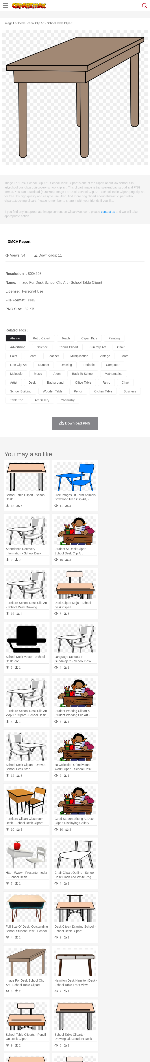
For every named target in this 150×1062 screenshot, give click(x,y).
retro (106, 382)
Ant (21, 1013)
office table (83, 382)
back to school (82, 373)
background (55, 382)
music (38, 373)
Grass (117, 1007)
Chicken (67, 1013)
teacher (53, 356)
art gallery (42, 400)
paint (13, 356)
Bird (36, 1013)
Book (46, 1027)
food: (8, 1033)
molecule (16, 373)
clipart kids (89, 338)
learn (33, 356)
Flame (94, 1007)
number (43, 365)
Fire (85, 1007)
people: (10, 1020)
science (42, 347)
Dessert (43, 1033)
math (125, 356)
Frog (134, 1013)
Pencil (84, 1027)
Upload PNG (82, 1053)
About (8, 1053)
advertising (17, 347)
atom (57, 373)
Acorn (21, 1007)
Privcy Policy (35, 1053)
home (130, 1020)
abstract (15, 338)
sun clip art (97, 347)
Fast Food (67, 1033)
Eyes (108, 1020)
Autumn (32, 1007)
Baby (31, 1020)
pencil (78, 391)
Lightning (129, 1007)
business (130, 391)
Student (23, 1027)
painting (114, 338)
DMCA (65, 1053)
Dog (85, 1013)
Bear (28, 1013)
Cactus (56, 1007)
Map (125, 1027)
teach (66, 338)
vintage (105, 356)
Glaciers (106, 1007)
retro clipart (41, 338)
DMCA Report (19, 242)
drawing (66, 365)
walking (119, 1020)
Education (97, 1027)
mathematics (113, 373)
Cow (77, 1013)
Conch (67, 1007)
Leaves (44, 1007)
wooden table (53, 391)
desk (32, 382)
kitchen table (103, 391)
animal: (10, 1013)
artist (13, 382)
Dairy (33, 1033)
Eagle (103, 1013)
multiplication (79, 356)
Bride (40, 1020)
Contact (52, 1053)
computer (112, 365)
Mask (22, 1020)
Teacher (36, 1027)
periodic (89, 365)
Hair (139, 1020)
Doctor (91, 1020)
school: (10, 1027)
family (50, 1020)
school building (20, 391)
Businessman (76, 1020)
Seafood (113, 1033)
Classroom (58, 1027)
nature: (9, 1007)
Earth (77, 1007)
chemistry (68, 400)
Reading (73, 1027)
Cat (57, 1013)
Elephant (115, 1013)
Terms (20, 1053)
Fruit (78, 1033)
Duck (94, 1013)
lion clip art (18, 365)
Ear (100, 1020)
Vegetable (126, 1033)
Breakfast (21, 1033)
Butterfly (47, 1013)
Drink (55, 1033)
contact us (108, 211)
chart (125, 382)
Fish (125, 1013)
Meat (87, 1033)
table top (16, 400)
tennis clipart (68, 347)
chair (120, 347)
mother (61, 1020)
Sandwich (99, 1033)
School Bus (113, 1027)
